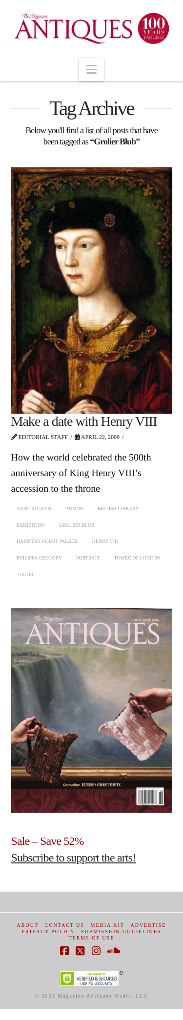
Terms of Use (91, 937)
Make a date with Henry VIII (84, 421)
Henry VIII (105, 541)
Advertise (148, 925)
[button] (91, 69)
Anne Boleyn (34, 508)
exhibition (31, 525)
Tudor (25, 574)
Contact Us (65, 925)
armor (74, 508)
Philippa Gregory (39, 557)
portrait (88, 557)
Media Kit (107, 925)
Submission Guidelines (121, 931)
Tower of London (137, 557)
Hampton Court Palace (47, 541)
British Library (118, 508)
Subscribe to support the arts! (73, 857)
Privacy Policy (48, 931)
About (28, 925)
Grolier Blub (77, 525)
